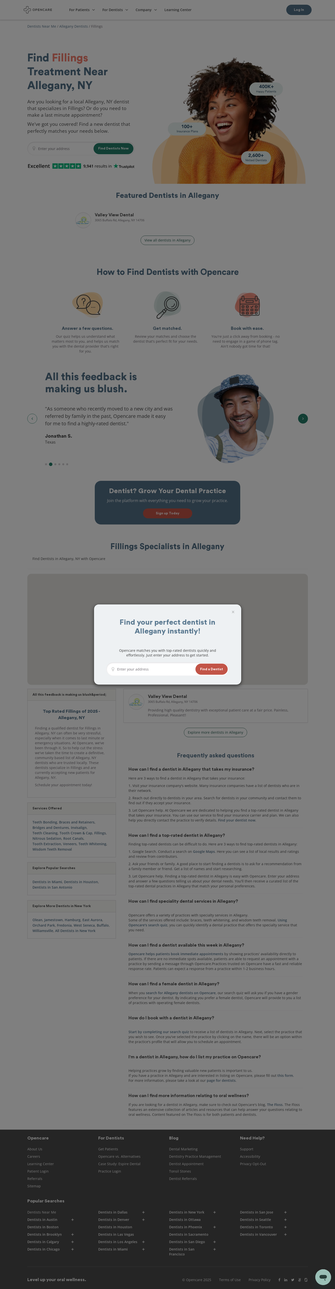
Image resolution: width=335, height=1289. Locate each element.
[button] (211, 669)
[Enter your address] (154, 669)
